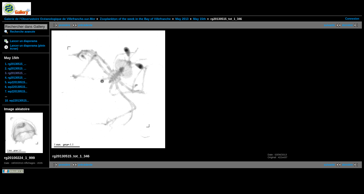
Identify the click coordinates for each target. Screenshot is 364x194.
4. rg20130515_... (15, 77)
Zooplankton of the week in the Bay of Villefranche (135, 18)
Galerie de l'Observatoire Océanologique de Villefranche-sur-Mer (49, 18)
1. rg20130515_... (15, 64)
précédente (85, 25)
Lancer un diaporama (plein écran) (27, 47)
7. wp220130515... (16, 91)
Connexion (352, 18)
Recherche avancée (22, 31)
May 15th (199, 18)
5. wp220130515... (16, 82)
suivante (329, 25)
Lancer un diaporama (23, 41)
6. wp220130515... (16, 86)
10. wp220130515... (17, 100)
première (64, 25)
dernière (347, 25)
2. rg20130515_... (15, 68)
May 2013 (182, 18)
